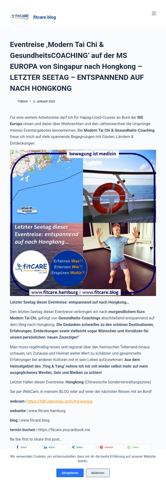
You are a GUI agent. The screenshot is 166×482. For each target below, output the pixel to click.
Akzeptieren (69, 473)
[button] (27, 447)
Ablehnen (98, 473)
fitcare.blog (44, 17)
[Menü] (154, 13)
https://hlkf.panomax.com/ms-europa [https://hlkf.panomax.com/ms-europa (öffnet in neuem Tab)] (59, 401)
